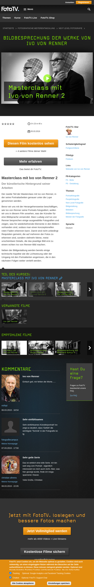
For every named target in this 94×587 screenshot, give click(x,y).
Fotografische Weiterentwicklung (36, 28)
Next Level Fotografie (70, 28)
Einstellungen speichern (59, 583)
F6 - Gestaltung (72, 184)
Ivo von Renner (72, 137)
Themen (6, 18)
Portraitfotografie (72, 196)
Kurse (17, 18)
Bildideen (69, 210)
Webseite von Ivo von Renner (78, 169)
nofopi (4, 405)
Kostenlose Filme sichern (44, 552)
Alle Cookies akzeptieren (23, 583)
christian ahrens (9, 477)
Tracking (16, 573)
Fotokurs (69, 159)
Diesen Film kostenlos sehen (31, 143)
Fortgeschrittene (72, 148)
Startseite (8, 28)
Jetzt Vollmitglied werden (47, 531)
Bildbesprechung (72, 213)
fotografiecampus (10, 439)
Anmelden (69, 2)
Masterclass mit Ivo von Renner (30, 278)
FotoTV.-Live (30, 18)
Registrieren (83, 2)
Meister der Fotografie (75, 217)
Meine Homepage (10, 443)
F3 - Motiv (70, 180)
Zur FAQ (73, 396)
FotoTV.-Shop (48, 18)
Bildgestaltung (71, 206)
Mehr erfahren (30, 161)
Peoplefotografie (72, 199)
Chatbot (16, 578)
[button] (47, 78)
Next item (89, 289)
